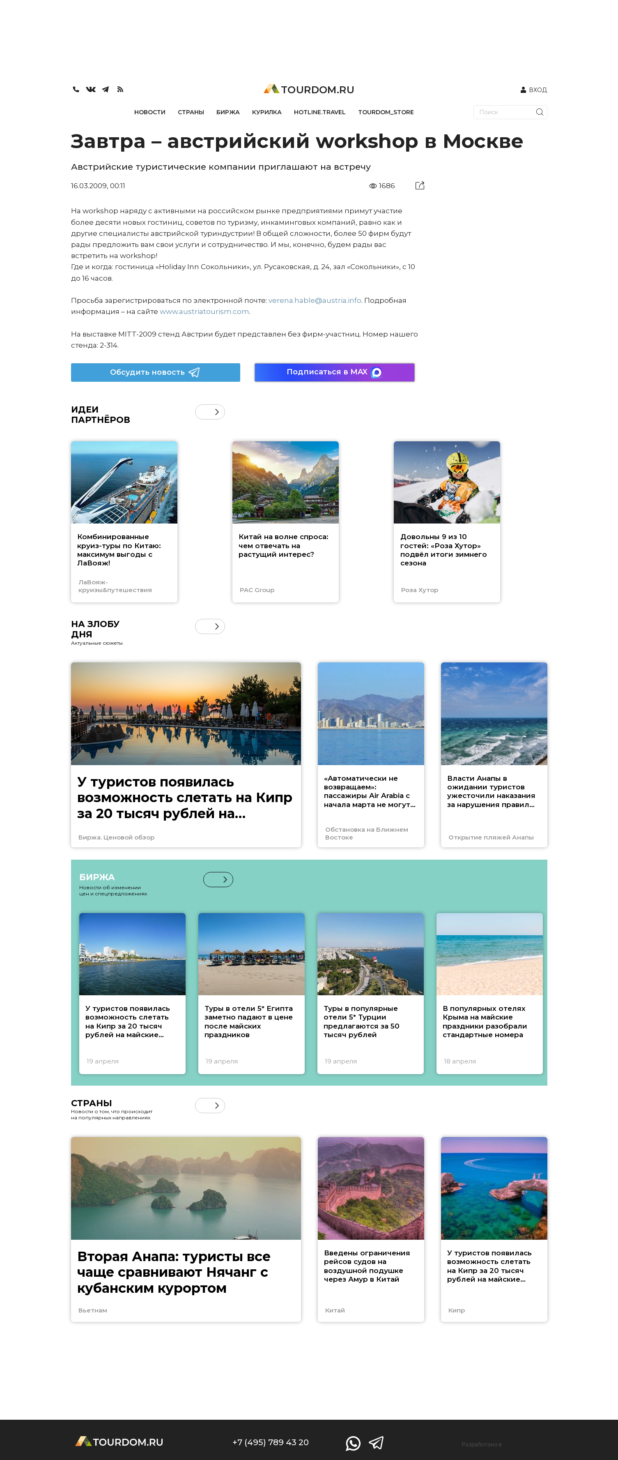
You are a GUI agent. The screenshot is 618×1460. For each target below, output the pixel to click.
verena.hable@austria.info (315, 300)
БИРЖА (228, 112)
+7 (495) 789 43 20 (270, 1442)
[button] (217, 412)
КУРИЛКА (267, 112)
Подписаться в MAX (335, 372)
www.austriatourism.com (204, 311)
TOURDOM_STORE (386, 112)
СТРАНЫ (191, 112)
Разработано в (482, 1444)
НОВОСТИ (149, 112)
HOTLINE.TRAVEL (320, 112)
